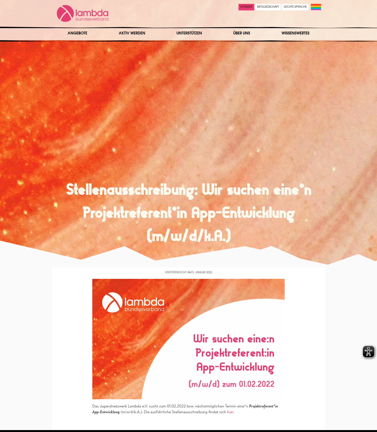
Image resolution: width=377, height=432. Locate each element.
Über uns (241, 33)
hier (230, 411)
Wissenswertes (295, 33)
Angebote (77, 33)
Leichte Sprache (295, 7)
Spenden (246, 7)
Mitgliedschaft (268, 7)
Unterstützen (189, 33)
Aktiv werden (132, 33)
